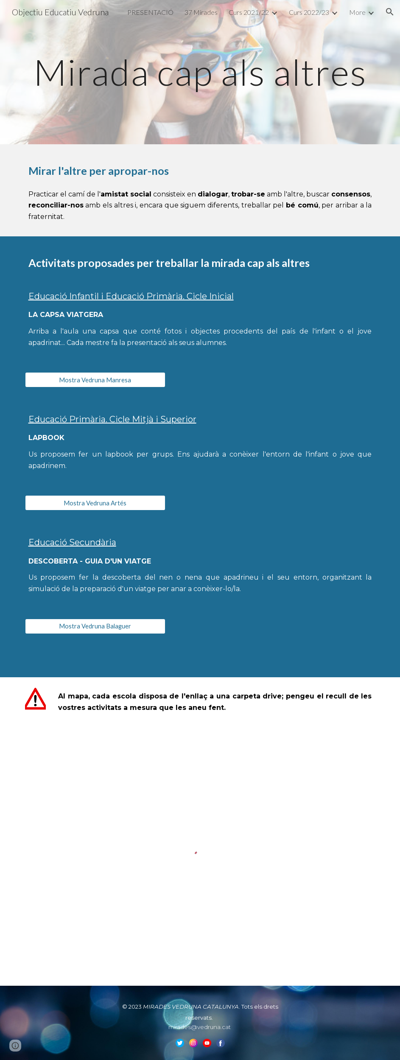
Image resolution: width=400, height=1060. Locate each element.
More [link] (357, 12)
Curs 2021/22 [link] (249, 12)
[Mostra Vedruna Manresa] (95, 380)
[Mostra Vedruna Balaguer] (95, 626)
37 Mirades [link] (201, 12)
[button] (390, 12)
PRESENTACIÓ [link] (150, 12)
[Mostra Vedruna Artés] (95, 503)
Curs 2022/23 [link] (309, 12)
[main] (200, 71)
